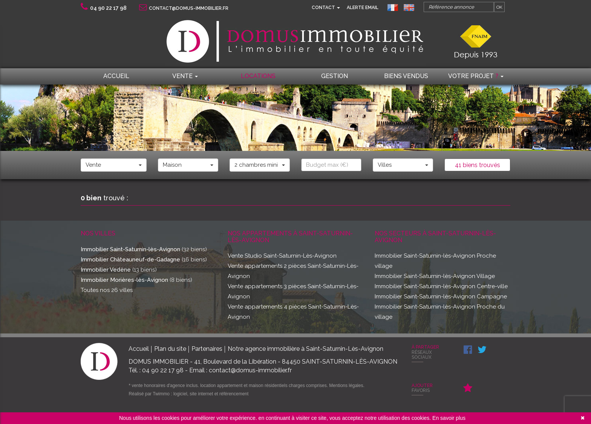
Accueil (116, 76)
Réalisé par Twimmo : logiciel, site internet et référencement (188, 393)
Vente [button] (185, 76)
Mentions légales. (346, 385)
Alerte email (362, 7)
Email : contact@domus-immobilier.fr (240, 370)
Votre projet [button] (476, 76)
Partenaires (206, 348)
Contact (326, 7)
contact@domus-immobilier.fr (183, 8)
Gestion (334, 76)
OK (499, 7)
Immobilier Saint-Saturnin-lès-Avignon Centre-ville (441, 286)
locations (258, 76)
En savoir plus (448, 418)
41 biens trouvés (477, 165)
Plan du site (170, 348)
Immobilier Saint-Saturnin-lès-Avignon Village (435, 276)
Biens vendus (406, 76)
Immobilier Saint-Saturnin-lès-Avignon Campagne (441, 296)
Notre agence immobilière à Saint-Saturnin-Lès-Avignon (305, 348)
